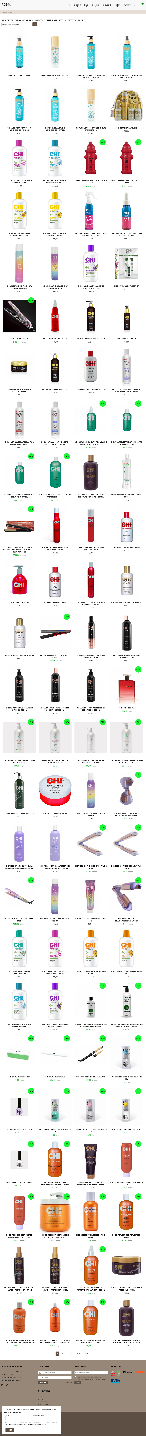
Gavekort (43, 1402)
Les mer (106, 1383)
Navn (17, 1417)
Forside (42, 1397)
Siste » (87, 1354)
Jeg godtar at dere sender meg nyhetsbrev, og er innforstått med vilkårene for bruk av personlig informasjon (90, 1378)
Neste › (78, 1354)
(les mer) (43, 1424)
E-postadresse (45, 1417)
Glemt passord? (68, 1382)
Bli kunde (43, 1399)
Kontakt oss (44, 1404)
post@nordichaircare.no (14, 1377)
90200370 (10, 1375)
